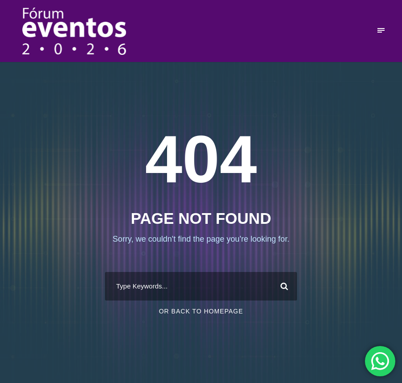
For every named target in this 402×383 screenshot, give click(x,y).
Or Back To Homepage (201, 311)
